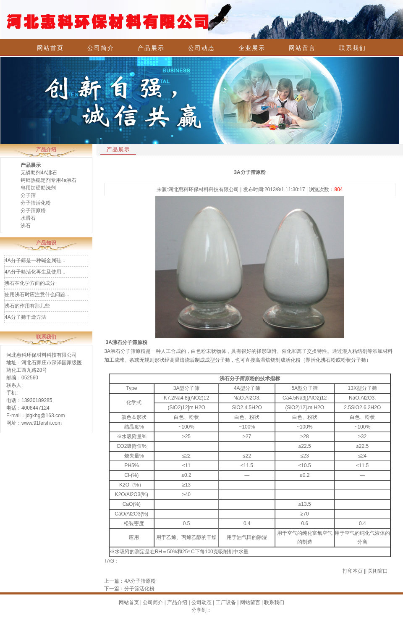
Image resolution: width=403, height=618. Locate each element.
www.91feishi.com (41, 423)
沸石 (26, 226)
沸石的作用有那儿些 (27, 306)
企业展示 (251, 48)
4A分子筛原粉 (140, 581)
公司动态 (201, 48)
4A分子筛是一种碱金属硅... (35, 260)
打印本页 (353, 571)
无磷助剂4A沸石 (39, 173)
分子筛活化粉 (36, 203)
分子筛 (28, 195)
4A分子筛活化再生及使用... (35, 272)
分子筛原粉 (33, 210)
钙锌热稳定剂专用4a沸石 (48, 180)
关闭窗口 (378, 571)
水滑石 (28, 218)
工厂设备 (226, 602)
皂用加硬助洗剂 (38, 188)
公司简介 (100, 48)
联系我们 (352, 48)
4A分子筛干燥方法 (25, 317)
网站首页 (50, 48)
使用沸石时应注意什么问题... (37, 294)
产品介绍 (177, 602)
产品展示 (151, 48)
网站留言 (302, 48)
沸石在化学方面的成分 (30, 283)
